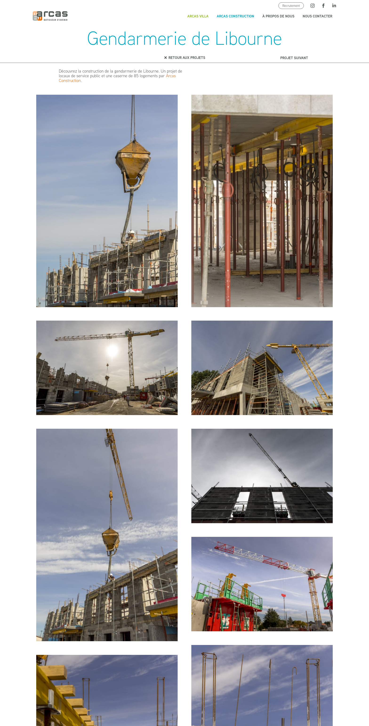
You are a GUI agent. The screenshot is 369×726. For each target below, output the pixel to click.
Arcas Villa (198, 16)
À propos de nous (278, 16)
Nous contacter (317, 16)
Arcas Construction (235, 16)
